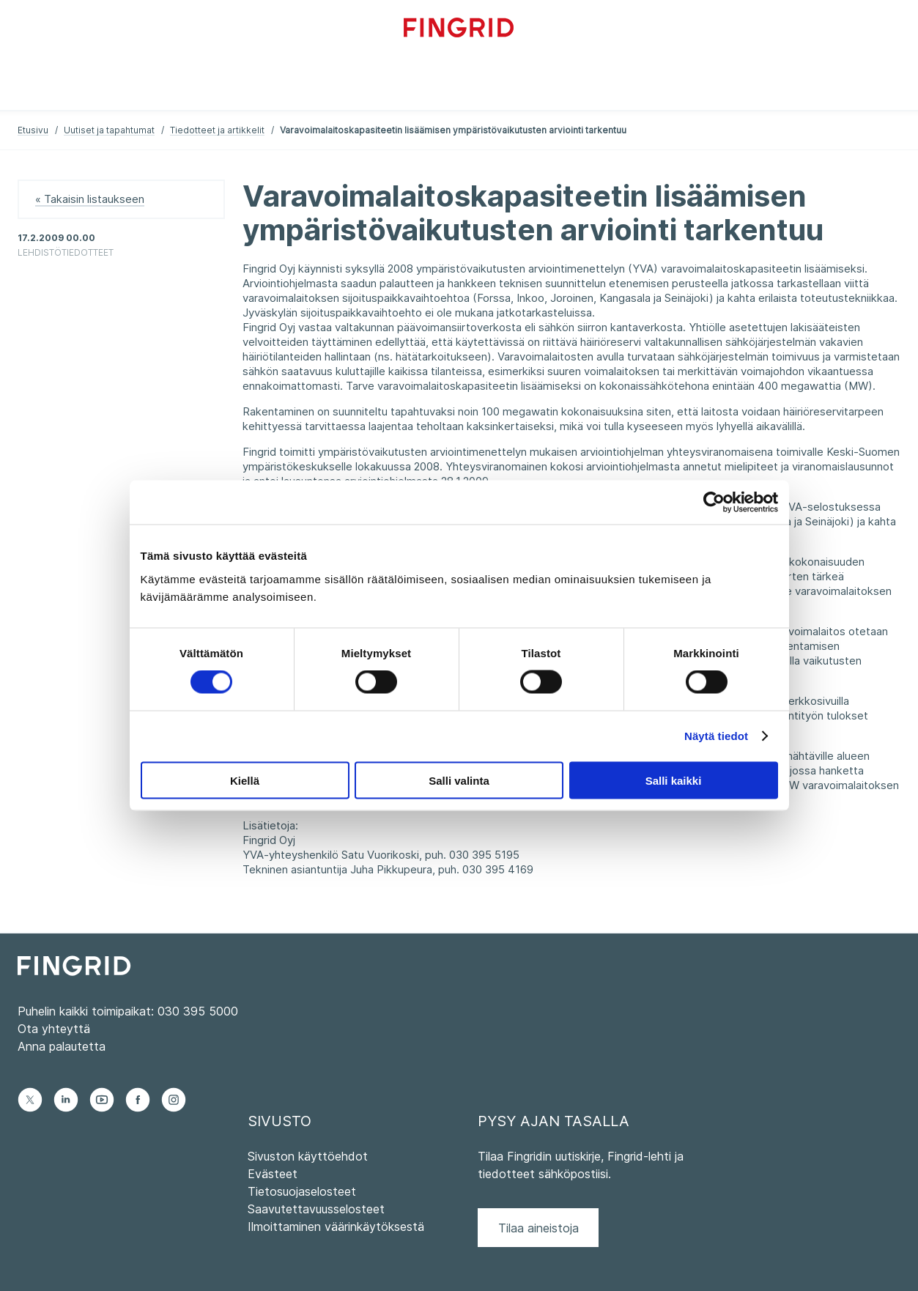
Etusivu (33, 130)
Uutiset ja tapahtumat (109, 130)
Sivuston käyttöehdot (308, 1156)
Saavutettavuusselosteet (316, 1209)
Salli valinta (459, 780)
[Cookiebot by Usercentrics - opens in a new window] (714, 503)
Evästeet (272, 1173)
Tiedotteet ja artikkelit (217, 130)
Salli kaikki (673, 780)
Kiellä (244, 780)
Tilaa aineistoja (538, 1228)
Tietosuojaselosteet (302, 1191)
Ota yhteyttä (54, 1028)
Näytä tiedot (716, 736)
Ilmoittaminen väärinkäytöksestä (336, 1226)
